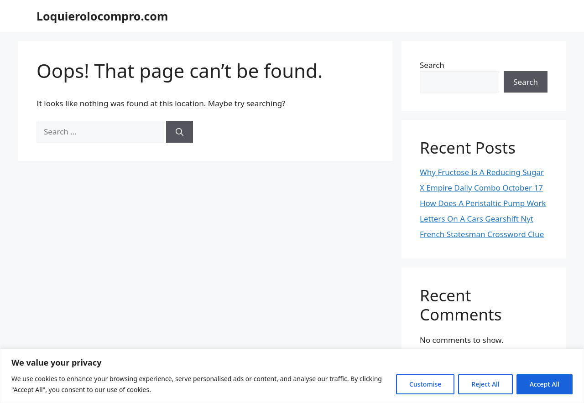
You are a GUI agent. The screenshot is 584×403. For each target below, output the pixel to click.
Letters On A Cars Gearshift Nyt (476, 218)
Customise (425, 384)
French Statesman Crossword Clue (482, 234)
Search (432, 65)
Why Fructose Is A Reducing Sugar (482, 172)
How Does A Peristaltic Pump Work (483, 203)
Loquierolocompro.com (102, 16)
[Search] (179, 132)
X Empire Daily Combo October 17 (481, 187)
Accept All (544, 384)
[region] (292, 376)
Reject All (485, 384)
